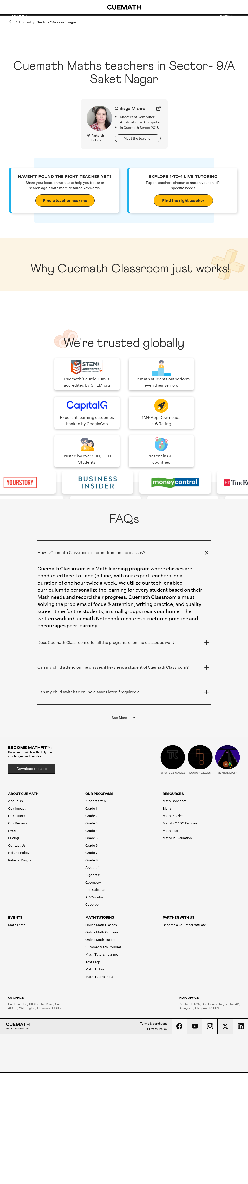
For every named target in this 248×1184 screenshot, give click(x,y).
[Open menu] (241, 7)
